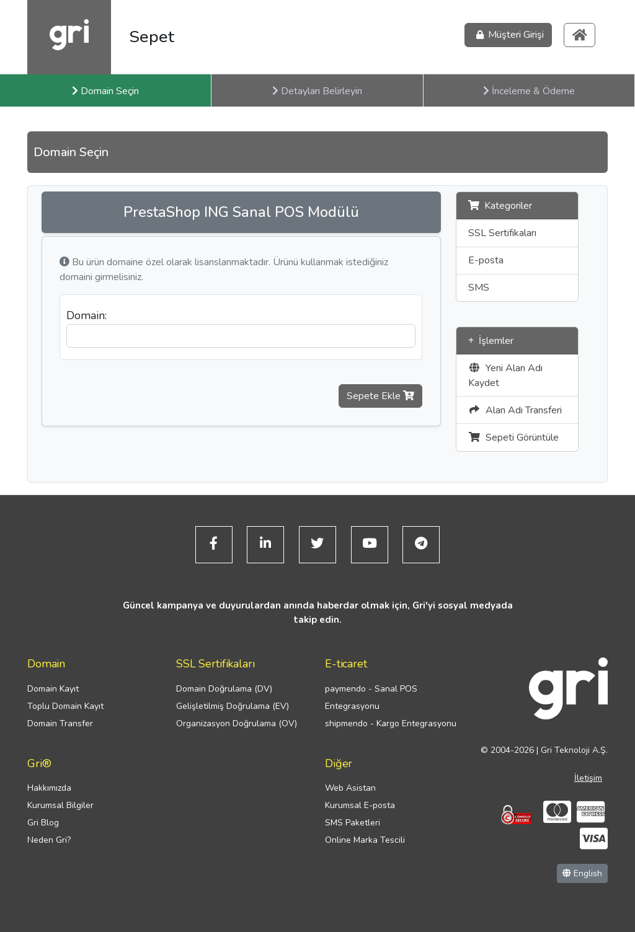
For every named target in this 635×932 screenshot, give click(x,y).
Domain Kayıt (53, 689)
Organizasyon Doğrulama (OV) (236, 723)
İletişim (588, 778)
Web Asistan (350, 788)
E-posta (486, 260)
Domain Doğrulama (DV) (224, 689)
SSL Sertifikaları (502, 233)
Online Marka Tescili (365, 840)
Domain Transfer (60, 723)
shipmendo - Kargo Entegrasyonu (390, 723)
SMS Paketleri (352, 823)
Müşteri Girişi (508, 35)
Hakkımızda (49, 788)
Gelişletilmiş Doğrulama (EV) (232, 706)
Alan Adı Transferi (515, 410)
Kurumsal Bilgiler (60, 806)
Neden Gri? (49, 840)
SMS (478, 287)
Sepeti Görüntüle (513, 437)
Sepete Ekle (380, 396)
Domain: (86, 315)
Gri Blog (43, 823)
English (582, 874)
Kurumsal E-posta (360, 806)
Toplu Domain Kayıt (65, 706)
